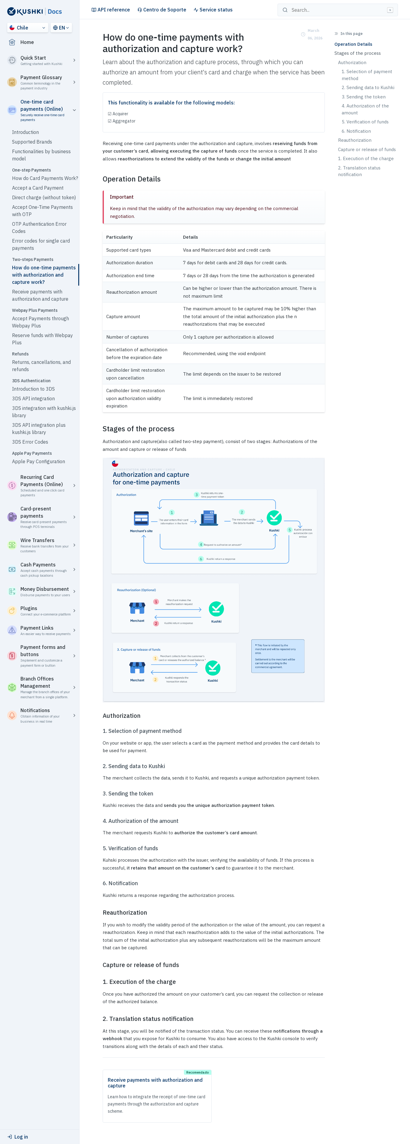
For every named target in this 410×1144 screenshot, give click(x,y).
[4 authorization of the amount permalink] (99, 821)
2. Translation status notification (359, 171)
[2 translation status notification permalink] (99, 1018)
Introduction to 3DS (33, 389)
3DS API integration (33, 398)
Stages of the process (357, 53)
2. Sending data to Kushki (368, 87)
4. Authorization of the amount (365, 109)
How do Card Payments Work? (45, 178)
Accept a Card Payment (38, 188)
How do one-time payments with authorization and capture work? (44, 275)
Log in (17, 1137)
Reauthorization (354, 140)
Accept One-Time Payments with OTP (42, 210)
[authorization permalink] (99, 715)
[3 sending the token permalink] (99, 793)
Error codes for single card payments (41, 244)
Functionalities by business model (41, 155)
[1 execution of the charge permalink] (99, 981)
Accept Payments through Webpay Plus (40, 322)
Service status (213, 10)
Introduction (25, 132)
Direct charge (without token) (44, 197)
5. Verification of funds (365, 122)
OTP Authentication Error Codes (39, 227)
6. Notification (356, 131)
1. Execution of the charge (366, 158)
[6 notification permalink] (99, 883)
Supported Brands (32, 142)
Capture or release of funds (367, 149)
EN (59, 28)
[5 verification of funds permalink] (99, 848)
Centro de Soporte (161, 10)
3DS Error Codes (30, 442)
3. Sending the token (364, 97)
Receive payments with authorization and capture (40, 295)
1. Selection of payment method (367, 75)
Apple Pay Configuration (38, 461)
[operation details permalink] (99, 179)
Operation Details (353, 44)
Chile (19, 28)
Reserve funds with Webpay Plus (42, 339)
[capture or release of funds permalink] (99, 965)
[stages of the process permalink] (99, 428)
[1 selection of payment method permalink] (99, 731)
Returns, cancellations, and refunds (41, 365)
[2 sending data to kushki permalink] (99, 766)
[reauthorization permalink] (99, 912)
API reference (111, 10)
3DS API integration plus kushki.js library (39, 428)
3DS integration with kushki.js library (44, 411)
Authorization (352, 62)
